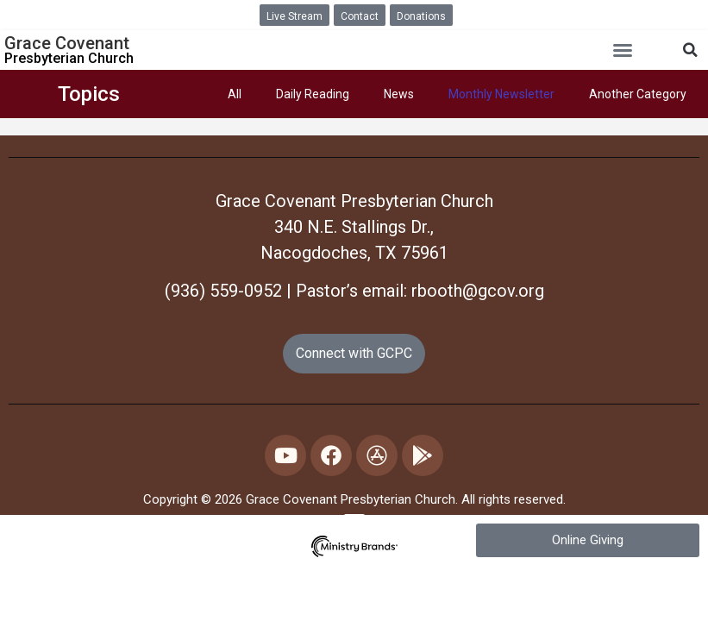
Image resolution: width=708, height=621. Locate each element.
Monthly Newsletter (501, 94)
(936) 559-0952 (223, 290)
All (234, 94)
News (399, 94)
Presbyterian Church (69, 58)
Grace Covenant (66, 43)
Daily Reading (312, 94)
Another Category (637, 94)
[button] (622, 50)
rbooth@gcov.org (477, 290)
